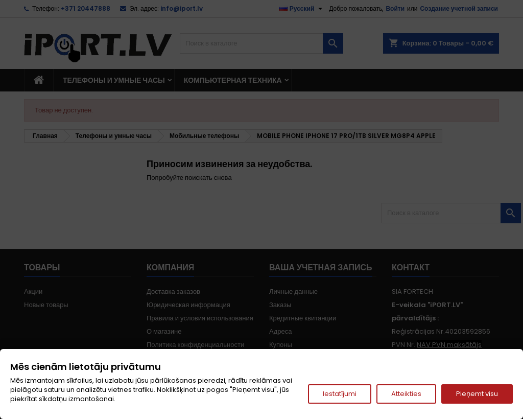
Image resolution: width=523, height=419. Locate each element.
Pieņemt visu (477, 394)
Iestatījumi (339, 394)
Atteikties (406, 394)
